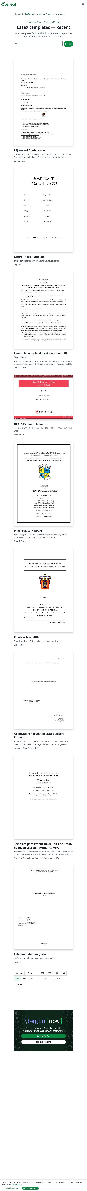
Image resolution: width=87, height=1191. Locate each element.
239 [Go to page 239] (44, 978)
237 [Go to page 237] (31, 978)
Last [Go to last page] (19, 984)
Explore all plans (43, 1042)
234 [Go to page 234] (63, 973)
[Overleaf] (8, 4)
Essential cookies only (12, 1188)
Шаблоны (29, 14)
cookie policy (16, 1184)
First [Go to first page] (19, 973)
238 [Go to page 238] (38, 978)
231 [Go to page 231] (42, 973)
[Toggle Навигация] (83, 4)
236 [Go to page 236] (24, 978)
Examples (41, 14)
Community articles (56, 14)
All (22, 14)
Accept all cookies (30, 1188)
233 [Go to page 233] (56, 973)
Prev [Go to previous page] (29, 973)
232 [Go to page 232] (49, 973)
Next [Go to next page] (58, 978)
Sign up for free (43, 1036)
